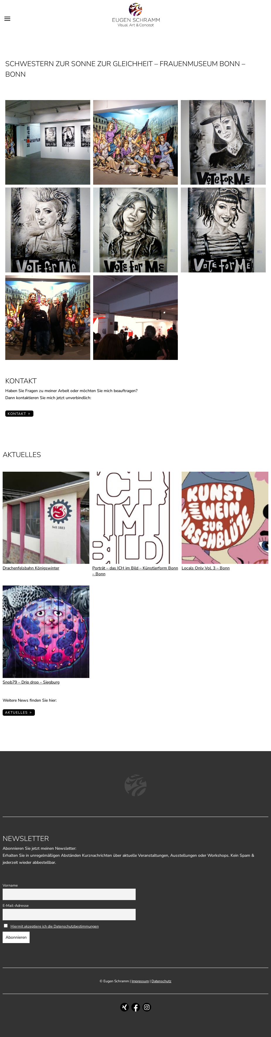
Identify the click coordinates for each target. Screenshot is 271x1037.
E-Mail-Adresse (16, 905)
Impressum (140, 981)
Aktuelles (16, 712)
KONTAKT (17, 413)
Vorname (10, 885)
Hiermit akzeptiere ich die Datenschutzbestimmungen (55, 926)
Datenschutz (161, 981)
